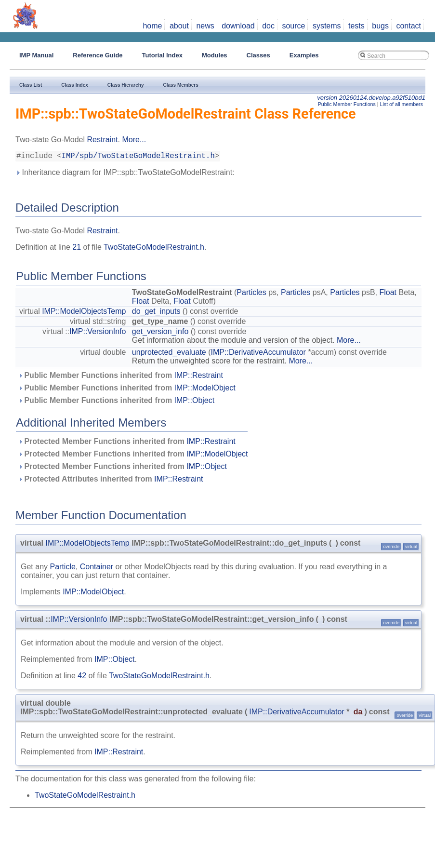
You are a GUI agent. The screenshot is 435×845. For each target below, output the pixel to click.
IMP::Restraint (198, 377)
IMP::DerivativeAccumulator (258, 354)
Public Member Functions (347, 104)
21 (76, 249)
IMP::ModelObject (205, 390)
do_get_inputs (156, 313)
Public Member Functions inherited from (120, 377)
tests (356, 26)
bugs (380, 26)
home (152, 26)
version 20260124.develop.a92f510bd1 (371, 97)
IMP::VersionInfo (97, 333)
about (179, 26)
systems (327, 26)
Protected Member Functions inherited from (127, 443)
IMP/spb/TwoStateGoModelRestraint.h (138, 157)
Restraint (102, 139)
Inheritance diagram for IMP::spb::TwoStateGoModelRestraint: (125, 174)
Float (387, 294)
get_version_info (160, 333)
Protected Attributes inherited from (110, 481)
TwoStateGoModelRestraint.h (154, 249)
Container (96, 568)
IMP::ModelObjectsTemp (84, 313)
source (293, 26)
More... (134, 139)
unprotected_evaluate (169, 354)
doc (268, 26)
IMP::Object (194, 402)
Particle (62, 568)
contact (408, 26)
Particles (251, 294)
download (238, 26)
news (205, 26)
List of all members (401, 104)
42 (82, 677)
